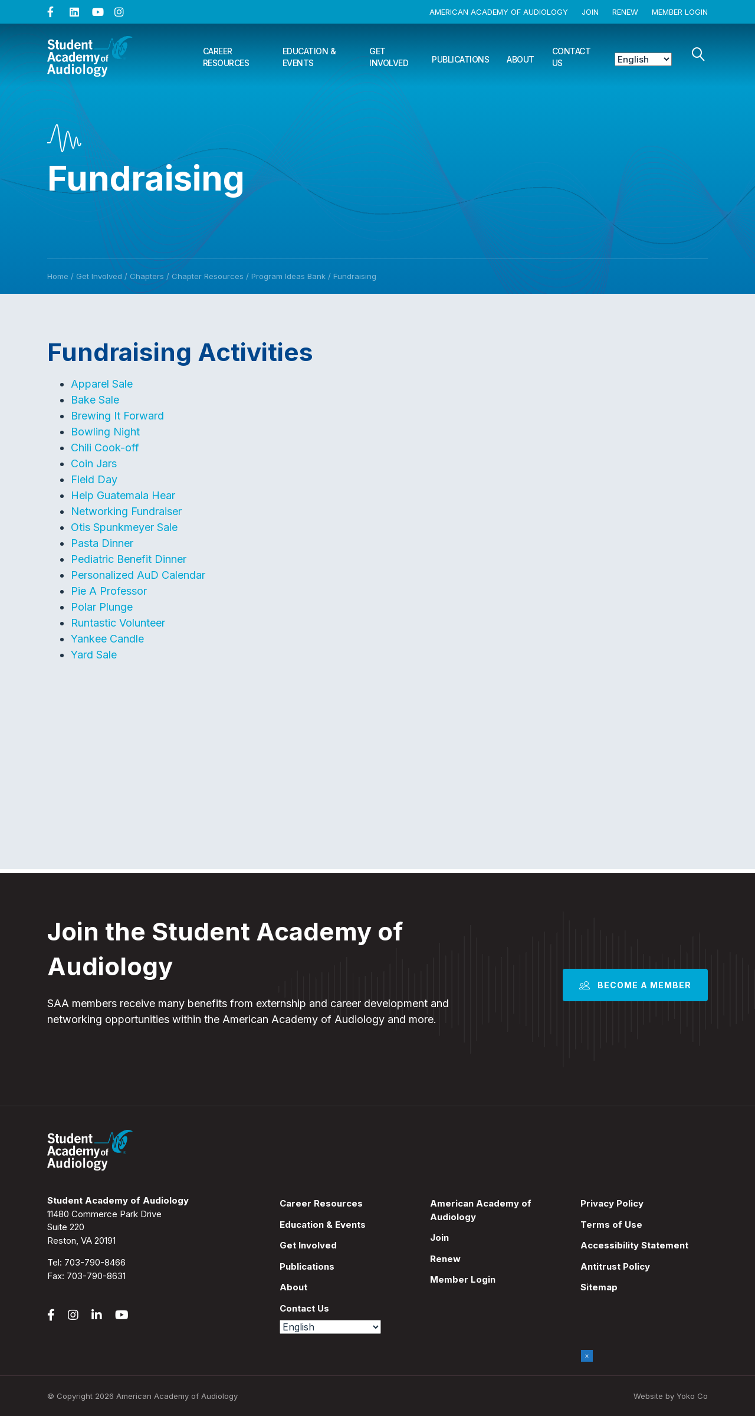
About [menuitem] (293, 1287)
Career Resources (226, 57)
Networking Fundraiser (126, 511)
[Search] (698, 54)
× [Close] (587, 1355)
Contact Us (571, 57)
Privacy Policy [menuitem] (612, 1203)
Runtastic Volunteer (118, 623)
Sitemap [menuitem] (599, 1287)
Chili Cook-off (105, 447)
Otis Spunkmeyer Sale (124, 527)
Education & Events (309, 57)
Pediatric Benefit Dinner (128, 559)
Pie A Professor (109, 591)
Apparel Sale (102, 384)
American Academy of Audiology (498, 12)
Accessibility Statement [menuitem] (634, 1245)
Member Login (680, 12)
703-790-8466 (95, 1262)
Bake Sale (95, 400)
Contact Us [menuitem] (304, 1308)
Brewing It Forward (117, 415)
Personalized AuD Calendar (138, 575)
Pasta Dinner (102, 543)
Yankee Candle (107, 638)
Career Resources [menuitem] (321, 1203)
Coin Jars (94, 463)
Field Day (94, 479)
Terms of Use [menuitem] (611, 1224)
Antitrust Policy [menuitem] (615, 1266)
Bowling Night (105, 431)
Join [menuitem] (439, 1237)
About (520, 59)
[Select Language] (643, 59)
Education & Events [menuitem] (323, 1224)
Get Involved (388, 57)
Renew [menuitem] (445, 1258)
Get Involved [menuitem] (308, 1245)
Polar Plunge (102, 607)
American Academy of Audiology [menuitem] (480, 1210)
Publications (460, 59)
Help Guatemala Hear (123, 495)
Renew (625, 12)
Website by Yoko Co (670, 1396)
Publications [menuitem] (307, 1266)
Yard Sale (94, 654)
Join (590, 12)
